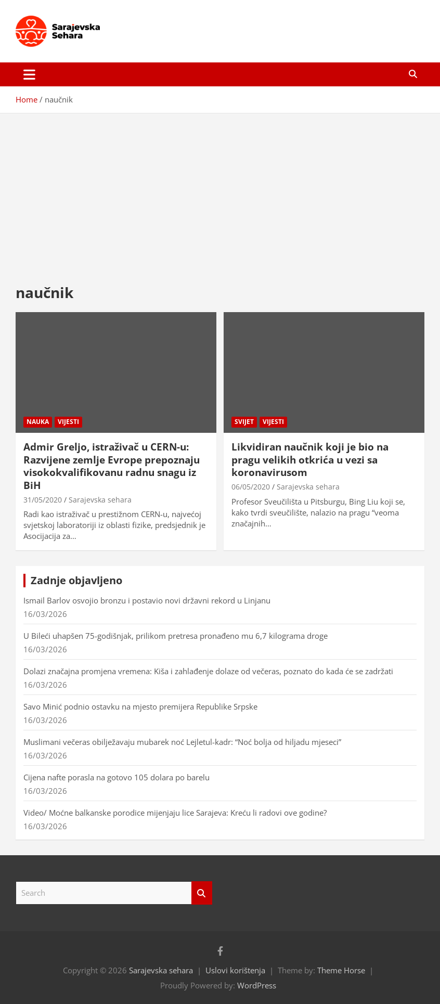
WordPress (256, 985)
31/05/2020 (42, 500)
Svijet (244, 421)
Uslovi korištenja (235, 970)
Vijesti (68, 421)
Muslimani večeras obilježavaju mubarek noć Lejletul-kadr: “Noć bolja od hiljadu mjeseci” (182, 742)
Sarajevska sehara (100, 500)
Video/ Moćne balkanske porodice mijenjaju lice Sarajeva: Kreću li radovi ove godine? (175, 812)
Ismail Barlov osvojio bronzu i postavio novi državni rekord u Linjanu (146, 600)
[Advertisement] (220, 190)
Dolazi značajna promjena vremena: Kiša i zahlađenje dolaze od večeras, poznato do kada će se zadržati (208, 671)
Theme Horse (341, 970)
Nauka (38, 421)
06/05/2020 (250, 487)
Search (201, 893)
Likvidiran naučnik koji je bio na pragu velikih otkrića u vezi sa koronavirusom (310, 459)
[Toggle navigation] (29, 74)
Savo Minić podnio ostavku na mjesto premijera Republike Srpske (140, 706)
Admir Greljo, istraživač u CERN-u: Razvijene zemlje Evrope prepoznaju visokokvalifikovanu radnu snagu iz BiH (111, 466)
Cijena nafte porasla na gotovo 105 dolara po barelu (116, 777)
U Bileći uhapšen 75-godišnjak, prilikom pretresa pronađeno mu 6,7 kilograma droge (175, 635)
